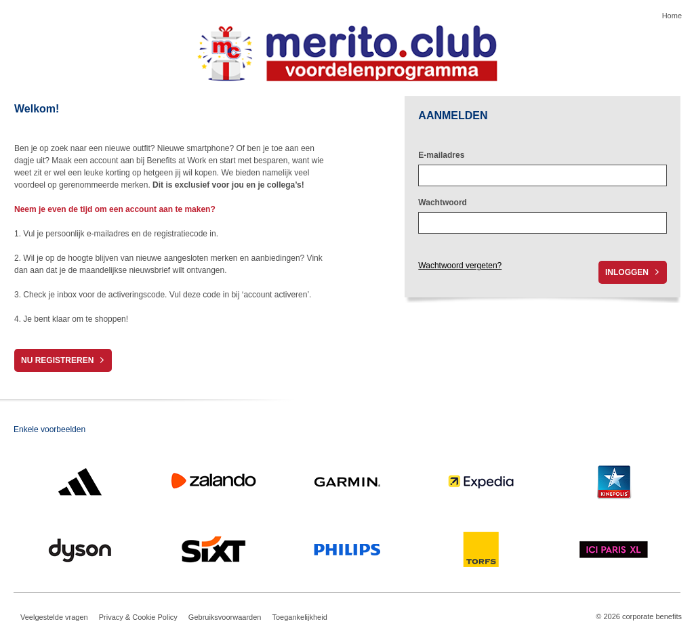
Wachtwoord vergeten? (460, 265)
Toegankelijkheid (299, 617)
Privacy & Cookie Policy (138, 617)
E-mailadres (441, 155)
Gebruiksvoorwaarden (225, 617)
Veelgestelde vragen (54, 617)
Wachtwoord (442, 202)
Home (672, 16)
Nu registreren (57, 360)
